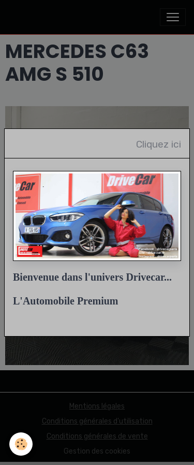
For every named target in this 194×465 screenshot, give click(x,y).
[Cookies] (21, 444)
